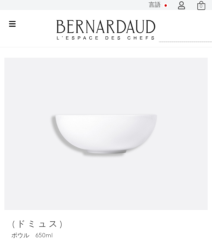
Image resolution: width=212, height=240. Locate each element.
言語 (158, 5)
